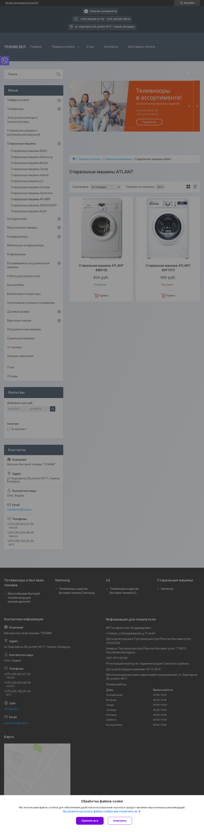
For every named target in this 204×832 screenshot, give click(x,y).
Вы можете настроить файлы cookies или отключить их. (100, 811)
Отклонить (120, 820)
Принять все (89, 820)
